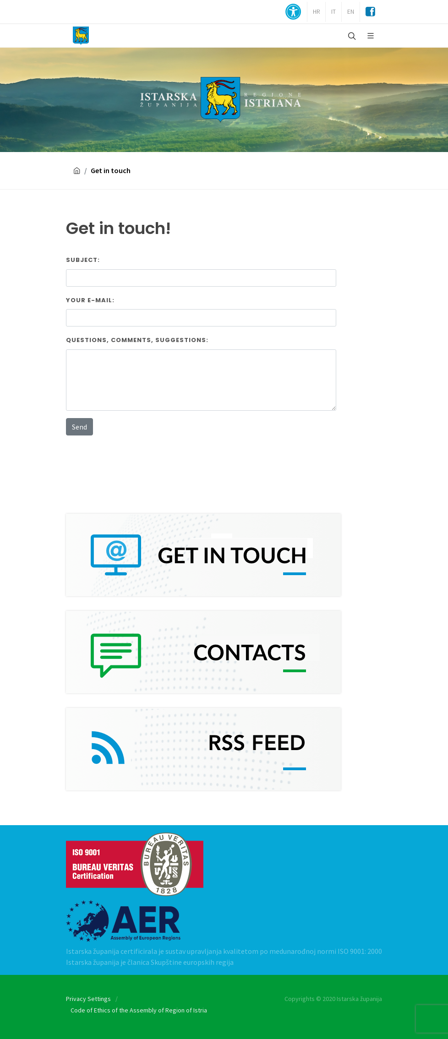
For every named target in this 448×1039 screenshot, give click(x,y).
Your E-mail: (90, 300)
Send (79, 426)
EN (350, 12)
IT (333, 12)
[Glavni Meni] (370, 35)
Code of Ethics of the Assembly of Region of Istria (139, 1010)
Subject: (83, 260)
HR (316, 12)
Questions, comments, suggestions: (137, 340)
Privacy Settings (88, 999)
